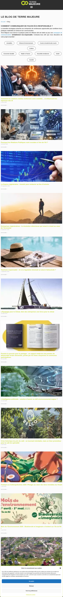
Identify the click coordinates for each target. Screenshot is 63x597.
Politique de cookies (30, 594)
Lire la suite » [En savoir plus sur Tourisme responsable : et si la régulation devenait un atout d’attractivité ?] (4, 274)
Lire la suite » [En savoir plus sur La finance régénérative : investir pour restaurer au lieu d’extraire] (4, 189)
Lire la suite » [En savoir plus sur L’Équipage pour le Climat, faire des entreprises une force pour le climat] (4, 316)
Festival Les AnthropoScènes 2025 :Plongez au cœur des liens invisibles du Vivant (31, 485)
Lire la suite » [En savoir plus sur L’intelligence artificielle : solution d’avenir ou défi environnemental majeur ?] (4, 403)
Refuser (31, 586)
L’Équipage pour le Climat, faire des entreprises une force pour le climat (27, 312)
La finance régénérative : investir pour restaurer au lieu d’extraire (25, 184)
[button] (60, 568)
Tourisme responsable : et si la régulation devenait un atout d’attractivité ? (28, 270)
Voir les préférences (31, 591)
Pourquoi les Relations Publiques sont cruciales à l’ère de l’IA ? (24, 142)
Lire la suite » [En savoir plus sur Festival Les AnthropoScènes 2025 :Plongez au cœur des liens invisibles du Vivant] (4, 489)
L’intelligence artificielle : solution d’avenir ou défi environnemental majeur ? (29, 399)
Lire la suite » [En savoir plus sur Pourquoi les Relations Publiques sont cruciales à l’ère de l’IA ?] (4, 147)
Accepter (31, 581)
